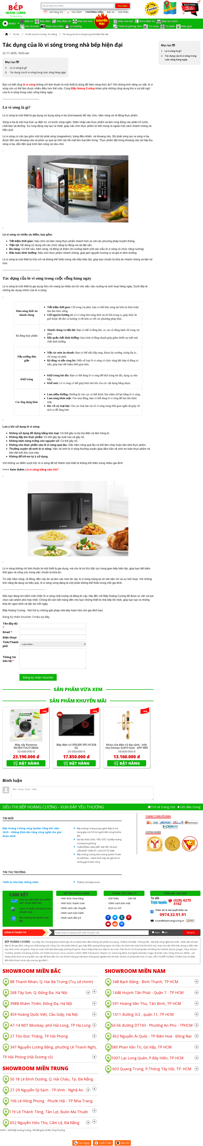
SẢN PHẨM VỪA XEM (78, 693)
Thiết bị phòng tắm (130, 26)
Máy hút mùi (85, 21)
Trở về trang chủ (163, 811)
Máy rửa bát (125, 21)
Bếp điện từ (64, 21)
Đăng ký (191, 936)
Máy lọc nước (170, 21)
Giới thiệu (123, 12)
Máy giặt (186, 26)
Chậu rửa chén (54, 26)
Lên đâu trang (190, 811)
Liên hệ (132, 902)
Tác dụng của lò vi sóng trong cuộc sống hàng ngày (38, 72)
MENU (14, 23)
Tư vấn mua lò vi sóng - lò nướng (41, 34)
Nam (157, 936)
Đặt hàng (29, 767)
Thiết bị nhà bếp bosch (88, 886)
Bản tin (111, 12)
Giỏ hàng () (53, 12)
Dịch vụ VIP (114, 912)
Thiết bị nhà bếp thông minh (20, 886)
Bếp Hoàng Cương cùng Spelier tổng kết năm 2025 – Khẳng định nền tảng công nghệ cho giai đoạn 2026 (32, 836)
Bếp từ (29, 21)
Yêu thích (74, 12)
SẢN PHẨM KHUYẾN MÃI (78, 704)
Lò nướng (76, 26)
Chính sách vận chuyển (73, 912)
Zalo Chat (103, 1143)
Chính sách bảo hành (72, 917)
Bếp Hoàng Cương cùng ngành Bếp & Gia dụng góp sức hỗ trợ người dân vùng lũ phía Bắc (99, 836)
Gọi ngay (82, 1143)
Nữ (165, 936)
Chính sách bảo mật (119, 907)
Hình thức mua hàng (72, 902)
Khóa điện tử (147, 21)
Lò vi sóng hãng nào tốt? (42, 469)
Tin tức (16, 34)
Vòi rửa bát (32, 26)
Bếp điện (45, 21)
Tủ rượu (154, 26)
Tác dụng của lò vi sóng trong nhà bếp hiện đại (85, 34)
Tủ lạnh (170, 26)
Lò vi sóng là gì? (18, 67)
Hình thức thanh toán (73, 907)
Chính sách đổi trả (71, 921)
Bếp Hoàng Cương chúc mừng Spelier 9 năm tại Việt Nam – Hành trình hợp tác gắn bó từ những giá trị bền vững (99, 862)
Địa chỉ (122, 1143)
